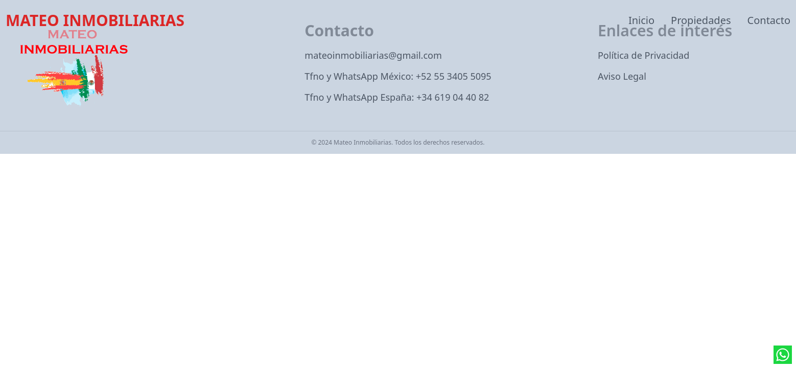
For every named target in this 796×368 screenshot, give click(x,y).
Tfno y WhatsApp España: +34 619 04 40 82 (397, 97)
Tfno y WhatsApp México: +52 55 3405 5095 (398, 76)
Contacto (768, 20)
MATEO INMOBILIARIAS (95, 20)
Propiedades (701, 20)
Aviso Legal (622, 76)
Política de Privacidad (643, 55)
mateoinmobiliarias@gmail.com (373, 55)
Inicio (641, 20)
